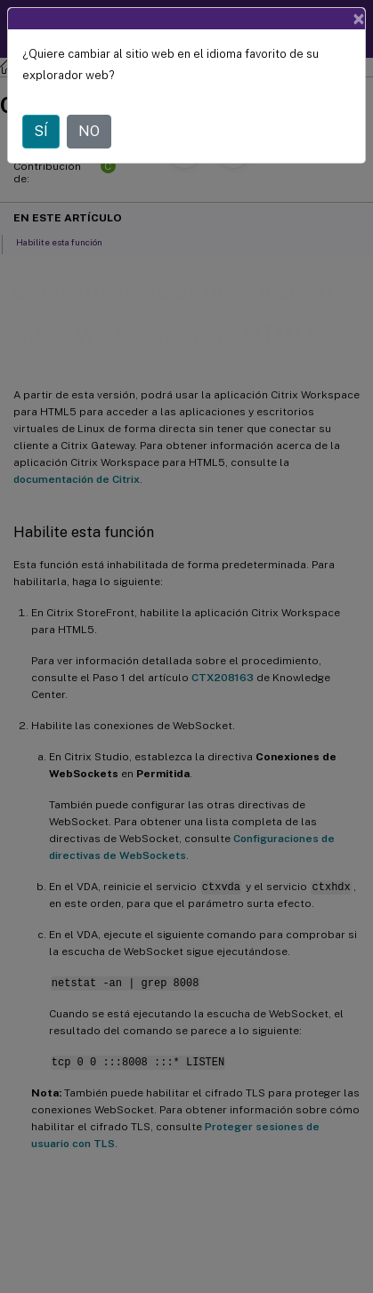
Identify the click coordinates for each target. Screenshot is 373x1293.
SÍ (41, 131)
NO (89, 131)
